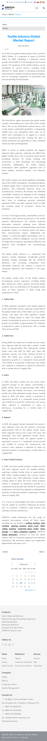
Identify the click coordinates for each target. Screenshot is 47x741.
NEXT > (42, 552)
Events (5, 28)
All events (29, 590)
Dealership (20, 2)
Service (36, 658)
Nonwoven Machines (10, 625)
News (5, 25)
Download (10, 2)
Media (11, 15)
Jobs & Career (7, 666)
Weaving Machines (9, 622)
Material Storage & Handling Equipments (18, 619)
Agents (18, 658)
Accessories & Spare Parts (12, 628)
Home (4, 15)
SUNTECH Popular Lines (11, 631)
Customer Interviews (23, 662)
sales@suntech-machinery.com (17, 718)
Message (29, 2)
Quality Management (10, 688)
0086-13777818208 (13, 714)
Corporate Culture (9, 684)
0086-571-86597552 (13, 707)
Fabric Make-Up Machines (12, 616)
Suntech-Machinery (10, 721)
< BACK (5, 552)
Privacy (15, 738)
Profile (4, 677)
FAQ (35, 662)
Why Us (5, 681)
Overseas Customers (23, 666)
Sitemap (24, 738)
